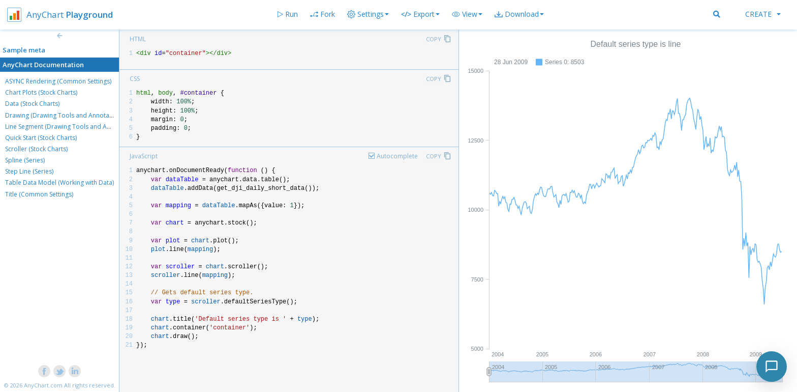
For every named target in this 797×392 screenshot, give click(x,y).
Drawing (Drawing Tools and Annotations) (65, 115)
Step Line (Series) (29, 171)
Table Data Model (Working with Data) (59, 182)
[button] (467, 14)
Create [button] (763, 14)
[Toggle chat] (771, 366)
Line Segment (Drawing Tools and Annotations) (72, 126)
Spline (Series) (25, 160)
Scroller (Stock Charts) (36, 149)
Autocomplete (397, 156)
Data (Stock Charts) (32, 103)
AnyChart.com (43, 385)
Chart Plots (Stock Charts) (41, 92)
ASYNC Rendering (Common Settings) (58, 81)
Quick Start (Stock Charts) (41, 137)
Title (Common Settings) (39, 194)
